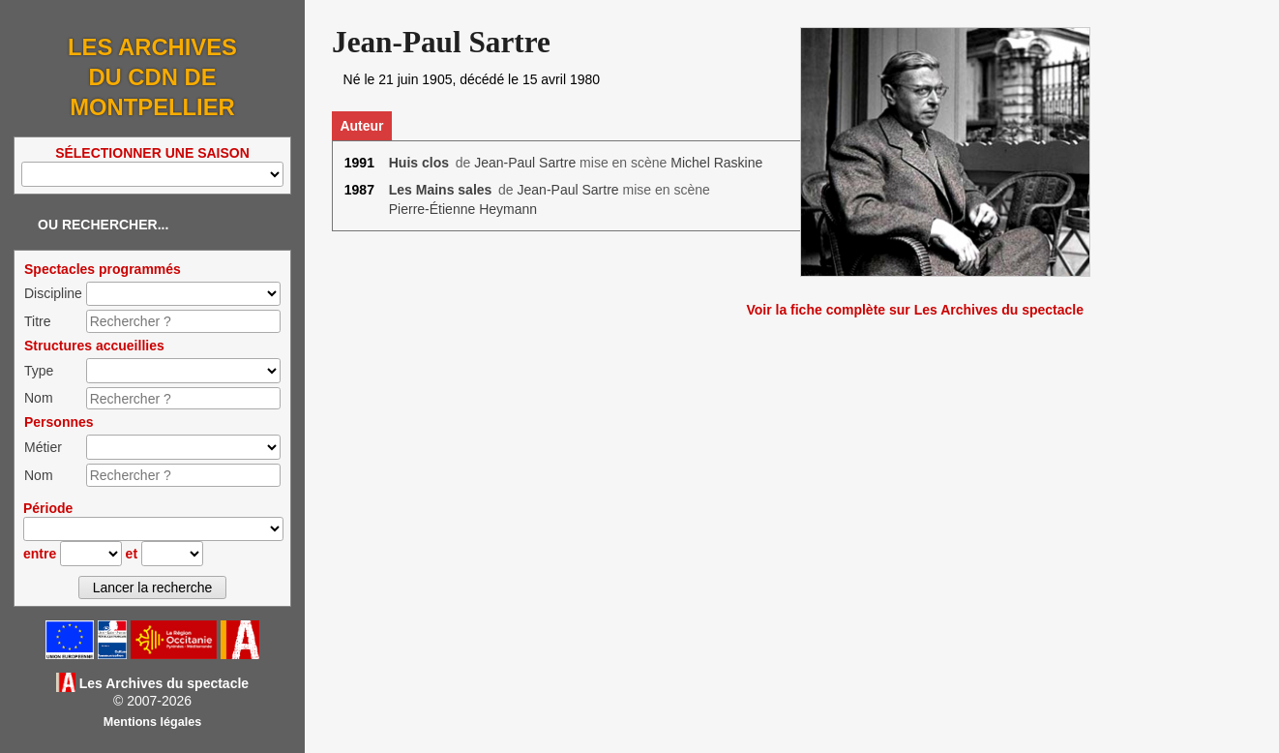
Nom (38, 398)
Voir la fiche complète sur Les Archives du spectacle (915, 309)
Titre (37, 321)
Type (38, 370)
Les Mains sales (440, 189)
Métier (43, 447)
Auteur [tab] (361, 126)
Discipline (53, 293)
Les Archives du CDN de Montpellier (152, 77)
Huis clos (419, 162)
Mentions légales (152, 722)
